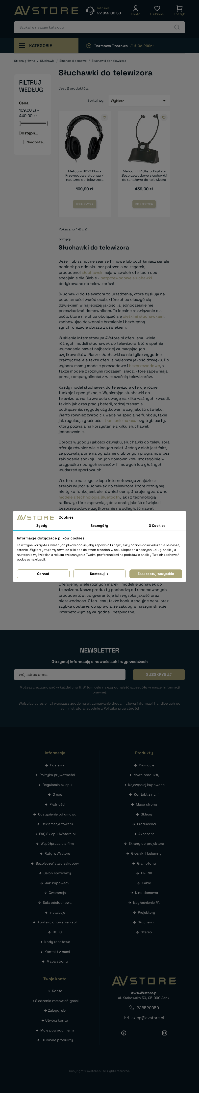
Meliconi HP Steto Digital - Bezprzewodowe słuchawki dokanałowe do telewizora (144, 175)
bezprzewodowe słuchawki (126, 278)
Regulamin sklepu (57, 784)
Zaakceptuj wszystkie (156, 573)
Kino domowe (146, 892)
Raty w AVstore (57, 853)
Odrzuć (43, 573)
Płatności (57, 804)
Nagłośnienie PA (146, 902)
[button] (135, 10)
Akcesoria (146, 834)
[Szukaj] (99, 27)
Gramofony (146, 863)
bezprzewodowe (144, 365)
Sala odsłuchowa (57, 902)
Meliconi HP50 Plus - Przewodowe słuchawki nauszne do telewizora (84, 175)
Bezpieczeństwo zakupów (57, 863)
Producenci (146, 824)
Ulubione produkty (57, 1040)
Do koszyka (85, 204)
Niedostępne (36, 142)
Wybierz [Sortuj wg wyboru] (139, 101)
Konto (57, 991)
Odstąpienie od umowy (57, 814)
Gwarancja (57, 892)
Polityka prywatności (57, 775)
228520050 (148, 1007)
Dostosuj (99, 573)
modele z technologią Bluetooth (89, 497)
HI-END (146, 873)
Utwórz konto (56, 1020)
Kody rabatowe (57, 941)
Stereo (146, 932)
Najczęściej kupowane (146, 784)
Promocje (146, 765)
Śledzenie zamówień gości (56, 1001)
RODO (57, 932)
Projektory (146, 912)
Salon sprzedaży (57, 873)
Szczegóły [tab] (99, 525)
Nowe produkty (146, 775)
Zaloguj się (57, 1010)
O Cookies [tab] (157, 525)
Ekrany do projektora (146, 843)
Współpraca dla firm (57, 843)
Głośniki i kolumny (146, 853)
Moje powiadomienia (57, 1030)
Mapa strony (57, 961)
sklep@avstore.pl (147, 1017)
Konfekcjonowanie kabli (57, 922)
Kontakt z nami (57, 951)
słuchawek (92, 272)
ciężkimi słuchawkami (143, 316)
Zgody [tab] (41, 525)
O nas (57, 794)
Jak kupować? (57, 883)
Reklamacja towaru (57, 824)
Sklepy (146, 814)
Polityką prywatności (121, 708)
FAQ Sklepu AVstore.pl (57, 834)
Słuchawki (146, 922)
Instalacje (57, 912)
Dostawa (57, 765)
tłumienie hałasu (120, 420)
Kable (146, 883)
